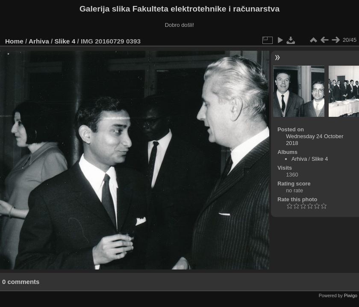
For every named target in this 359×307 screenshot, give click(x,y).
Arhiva (39, 41)
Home (14, 41)
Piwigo (350, 295)
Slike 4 (65, 41)
